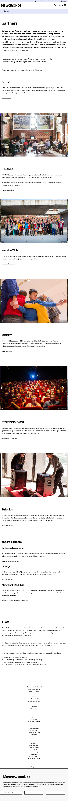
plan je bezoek (34, 748)
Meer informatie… (33, 786)
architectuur (34, 730)
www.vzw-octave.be (8, 600)
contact (34, 743)
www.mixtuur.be (22, 600)
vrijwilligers (34, 756)
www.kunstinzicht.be (8, 264)
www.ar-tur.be (6, 98)
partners (34, 719)
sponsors (34, 726)
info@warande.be (34, 701)
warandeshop (34, 752)
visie (34, 717)
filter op (5, 11)
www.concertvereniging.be (10, 561)
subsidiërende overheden (34, 724)
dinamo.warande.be (8, 190)
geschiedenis (34, 728)
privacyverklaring (34, 732)
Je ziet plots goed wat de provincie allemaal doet (48, 1)
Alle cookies (55, 793)
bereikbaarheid (34, 745)
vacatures (34, 754)
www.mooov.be (7, 351)
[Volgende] (63, 134)
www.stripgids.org (7, 525)
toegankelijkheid (34, 750)
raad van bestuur (34, 722)
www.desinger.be (7, 580)
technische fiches (34, 758)
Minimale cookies (34, 793)
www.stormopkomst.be (9, 438)
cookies (34, 735)
